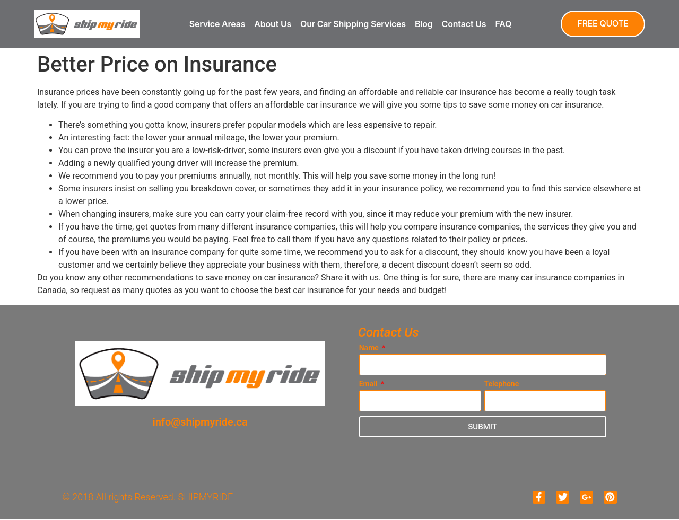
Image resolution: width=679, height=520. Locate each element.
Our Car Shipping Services (352, 24)
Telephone (501, 384)
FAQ (502, 24)
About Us (272, 24)
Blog (423, 24)
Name (370, 348)
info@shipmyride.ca (200, 422)
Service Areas (216, 24)
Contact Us (463, 24)
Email (369, 384)
